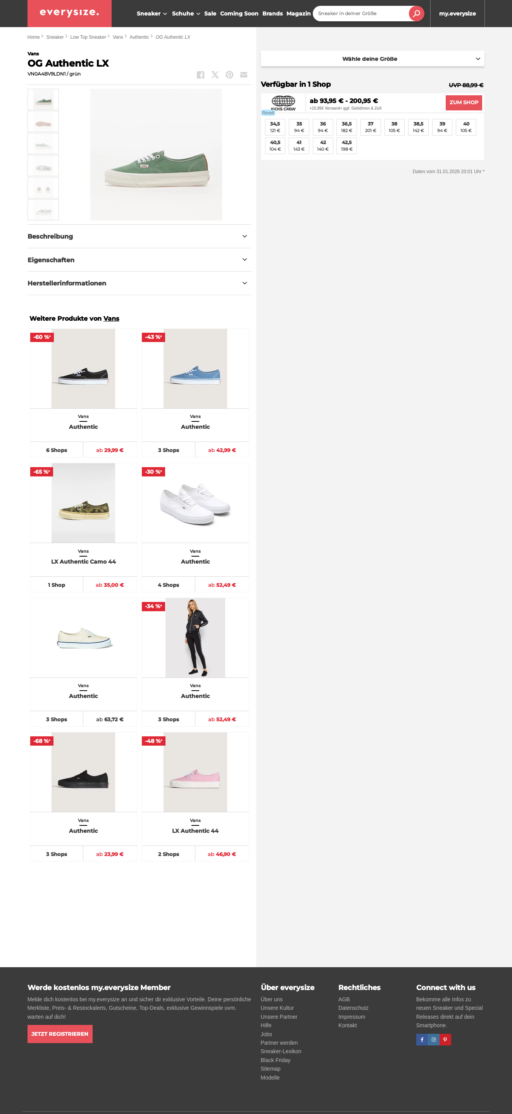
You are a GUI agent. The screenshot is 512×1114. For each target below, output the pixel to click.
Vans (118, 37)
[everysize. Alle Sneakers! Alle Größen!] (70, 13)
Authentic (139, 37)
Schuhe (187, 14)
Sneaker (153, 14)
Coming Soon (239, 13)
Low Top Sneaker (88, 37)
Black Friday (276, 1060)
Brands (272, 13)
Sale (210, 13)
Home (34, 37)
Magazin (298, 13)
